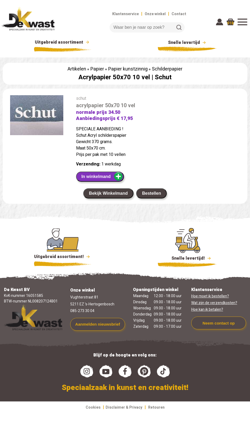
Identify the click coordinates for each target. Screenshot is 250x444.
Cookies (93, 407)
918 (230, 23)
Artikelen (77, 69)
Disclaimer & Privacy (124, 407)
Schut (163, 77)
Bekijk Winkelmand (108, 193)
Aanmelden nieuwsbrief (97, 324)
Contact (179, 14)
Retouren (156, 407)
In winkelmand (102, 176)
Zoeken (179, 27)
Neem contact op (219, 323)
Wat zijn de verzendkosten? (214, 303)
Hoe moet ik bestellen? (210, 296)
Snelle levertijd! (188, 258)
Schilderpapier (167, 69)
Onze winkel (155, 14)
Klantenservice (125, 14)
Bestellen (151, 193)
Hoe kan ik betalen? (207, 309)
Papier (97, 69)
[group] (37, 116)
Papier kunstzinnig (128, 69)
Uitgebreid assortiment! (62, 256)
